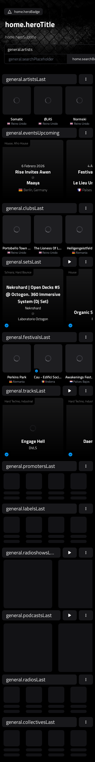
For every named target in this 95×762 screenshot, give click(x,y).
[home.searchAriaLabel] (35, 59)
